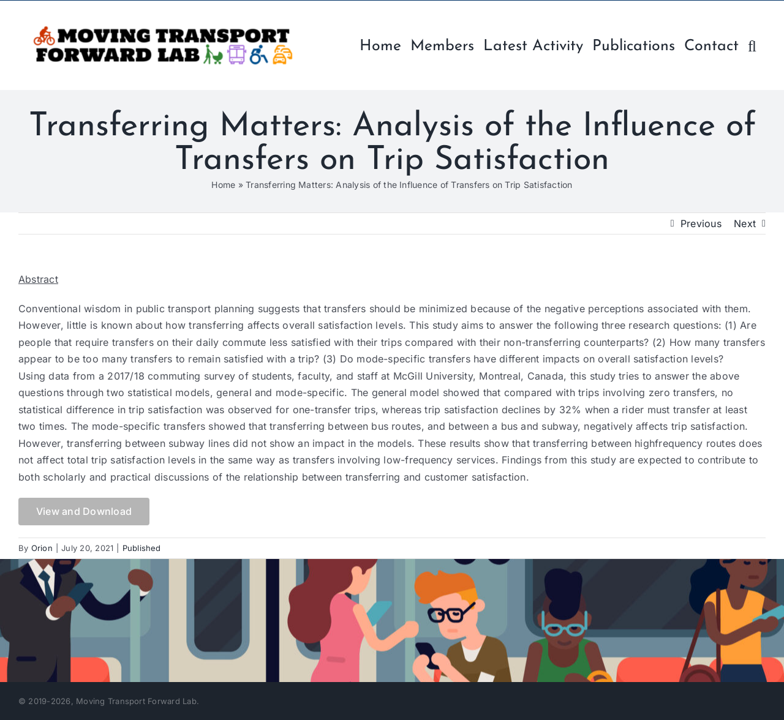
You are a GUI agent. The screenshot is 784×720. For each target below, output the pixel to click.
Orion (42, 548)
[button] (752, 45)
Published (142, 548)
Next (745, 223)
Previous (701, 223)
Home (223, 184)
